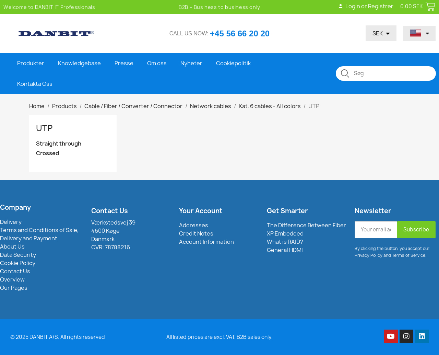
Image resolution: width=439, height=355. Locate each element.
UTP (44, 128)
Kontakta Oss (34, 84)
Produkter (30, 63)
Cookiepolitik (233, 63)
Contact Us (109, 210)
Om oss (157, 63)
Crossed (47, 153)
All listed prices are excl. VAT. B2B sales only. (219, 337)
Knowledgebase (79, 63)
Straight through (58, 143)
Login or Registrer (365, 6)
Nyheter (191, 63)
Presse (124, 63)
